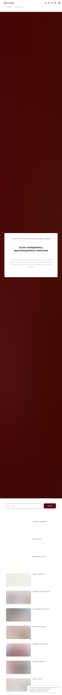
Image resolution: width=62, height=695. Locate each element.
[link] (49, 3)
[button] (46, 3)
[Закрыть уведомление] (59, 687)
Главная (9, 7)
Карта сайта (19, 7)
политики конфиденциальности (38, 690)
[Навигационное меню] (59, 3)
